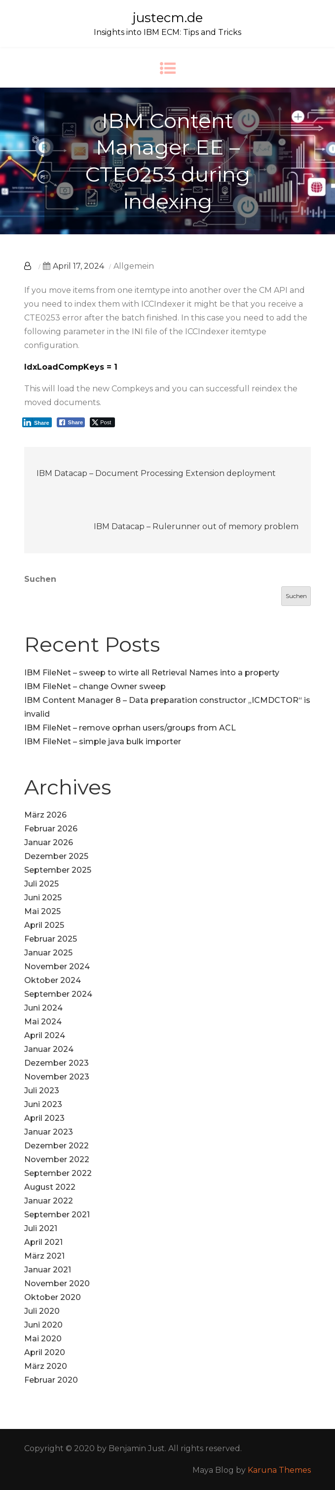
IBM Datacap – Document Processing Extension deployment (156, 473)
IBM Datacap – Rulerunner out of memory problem (196, 526)
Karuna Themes (279, 1470)
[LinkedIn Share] (37, 422)
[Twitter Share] (102, 422)
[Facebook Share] (71, 422)
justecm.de (168, 18)
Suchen (40, 579)
